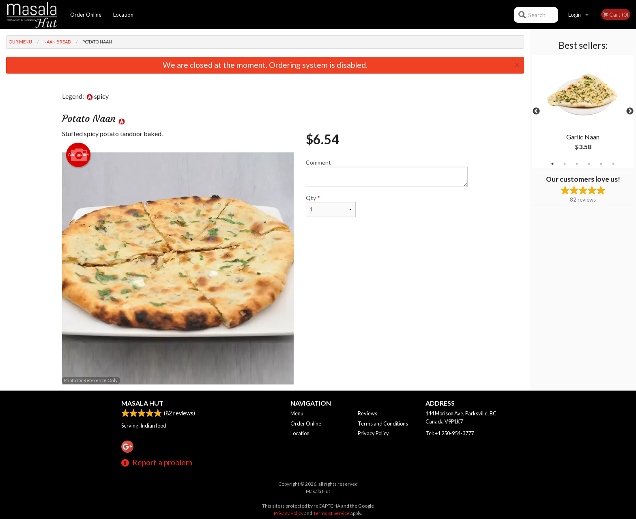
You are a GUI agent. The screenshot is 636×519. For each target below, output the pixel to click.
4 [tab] (589, 164)
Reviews (367, 413)
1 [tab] (552, 164)
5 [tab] (601, 164)
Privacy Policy (373, 433)
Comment (387, 173)
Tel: (449, 433)
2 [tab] (565, 164)
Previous (536, 111)
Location (123, 14)
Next (630, 111)
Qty (330, 205)
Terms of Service (331, 513)
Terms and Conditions (383, 423)
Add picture (78, 155)
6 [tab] (613, 164)
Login (574, 14)
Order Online (85, 14)
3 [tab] (577, 164)
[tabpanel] (583, 111)
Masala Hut (142, 403)
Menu (296, 413)
